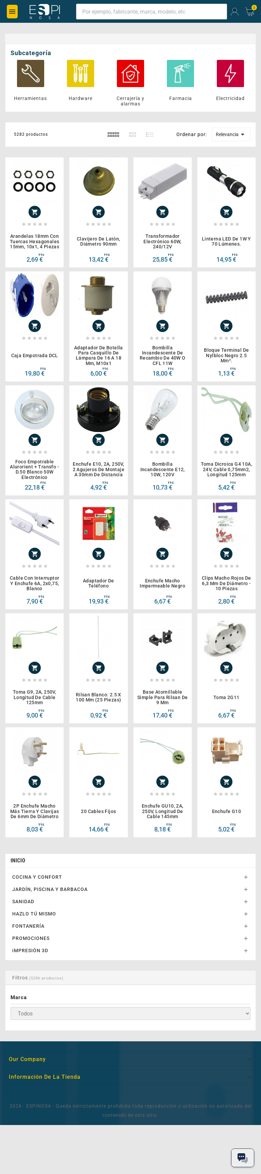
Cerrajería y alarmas (130, 101)
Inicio (18, 860)
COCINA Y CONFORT (37, 877)
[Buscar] (151, 11)
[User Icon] (235, 12)
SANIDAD (23, 901)
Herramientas (30, 98)
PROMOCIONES (31, 938)
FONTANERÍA (28, 926)
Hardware (80, 98)
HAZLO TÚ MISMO (34, 913)
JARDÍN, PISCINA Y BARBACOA (50, 889)
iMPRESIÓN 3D (30, 950)
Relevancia (231, 134)
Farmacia (180, 98)
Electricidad (230, 98)
